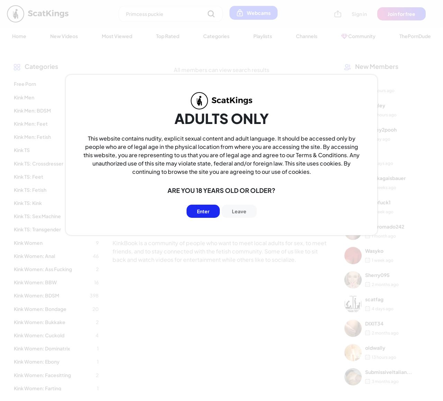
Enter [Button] (203, 211)
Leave (239, 211)
